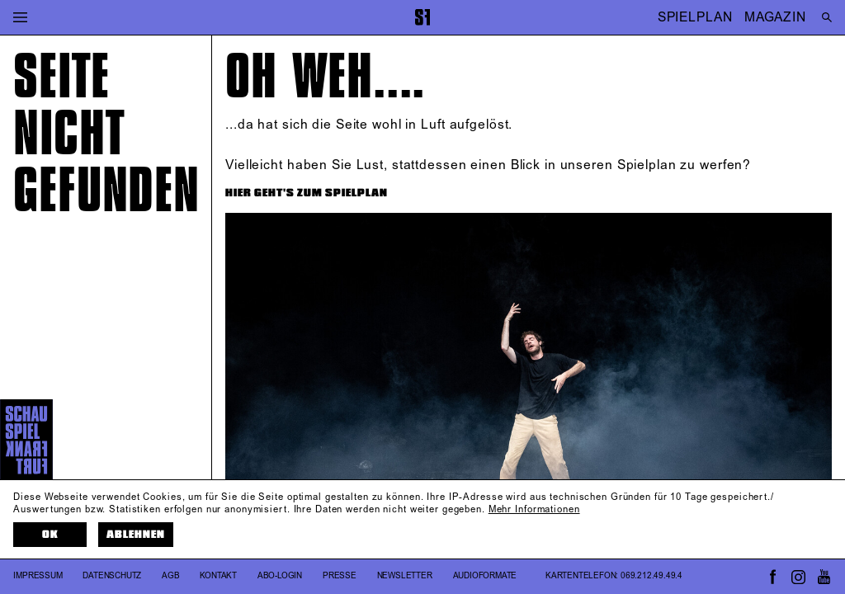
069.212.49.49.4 (651, 576)
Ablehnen (135, 534)
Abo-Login (279, 576)
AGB (170, 576)
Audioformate (485, 576)
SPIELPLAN (695, 17)
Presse (339, 576)
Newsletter (404, 576)
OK (50, 534)
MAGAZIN (775, 17)
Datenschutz (112, 576)
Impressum (37, 576)
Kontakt (218, 576)
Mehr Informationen (534, 510)
